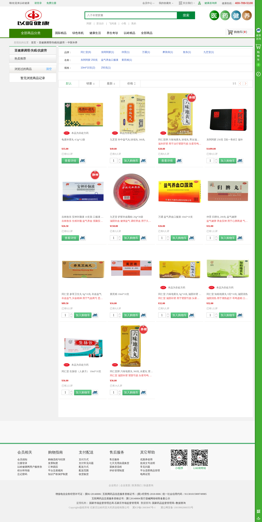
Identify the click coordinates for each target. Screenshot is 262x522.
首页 (33, 42)
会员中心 (147, 3)
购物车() (240, 32)
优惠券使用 (146, 459)
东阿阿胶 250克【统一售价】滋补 (225, 139)
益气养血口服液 (109, 60)
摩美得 (168, 52)
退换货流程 (116, 466)
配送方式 (84, 466)
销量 (89, 83)
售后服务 (114, 459)
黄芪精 (127, 59)
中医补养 (72, 42)
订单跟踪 (53, 466)
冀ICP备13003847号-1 (144, 507)
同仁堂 (86, 52)
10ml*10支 (88, 67)
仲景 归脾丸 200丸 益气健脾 (222, 216)
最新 (110, 83)
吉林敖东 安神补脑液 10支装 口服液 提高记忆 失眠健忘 (83, 216)
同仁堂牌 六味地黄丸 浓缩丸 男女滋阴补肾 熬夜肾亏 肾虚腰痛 (179, 139)
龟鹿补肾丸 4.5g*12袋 (73, 139)
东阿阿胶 (107, 52)
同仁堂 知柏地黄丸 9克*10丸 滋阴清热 (227, 294)
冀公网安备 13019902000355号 (177, 507)
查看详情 (70, 160)
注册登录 (22, 463)
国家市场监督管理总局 (101, 503)
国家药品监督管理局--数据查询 (169, 503)
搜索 (186, 15)
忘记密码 (22, 474)
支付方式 (84, 459)
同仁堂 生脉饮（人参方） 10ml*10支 (81, 371)
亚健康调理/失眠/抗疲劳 (52, 42)
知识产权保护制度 (58, 474)
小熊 (123, 23)
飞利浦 (112, 23)
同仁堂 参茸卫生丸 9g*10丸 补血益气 (82, 294)
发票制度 (53, 463)
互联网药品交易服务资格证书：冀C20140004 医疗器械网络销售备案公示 (131, 498)
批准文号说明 (147, 463)
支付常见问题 (86, 463)
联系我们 (137, 485)
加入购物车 (131, 160)
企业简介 (114, 485)
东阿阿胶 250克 (89, 60)
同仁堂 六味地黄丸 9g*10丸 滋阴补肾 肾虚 (179, 294)
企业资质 (125, 485)
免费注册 (51, 3)
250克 (106, 67)
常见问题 (145, 466)
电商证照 (145, 474)
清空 (49, 69)
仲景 (126, 52)
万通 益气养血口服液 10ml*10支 (175, 216)
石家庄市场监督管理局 (126, 503)
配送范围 (84, 470)
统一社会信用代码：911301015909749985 (185, 494)
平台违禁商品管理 (150, 470)
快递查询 (148, 485)
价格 (130, 83)
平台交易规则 (55, 470)
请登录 (38, 3)
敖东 (187, 52)
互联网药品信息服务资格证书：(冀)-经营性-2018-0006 (132, 494)
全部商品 (146, 33)
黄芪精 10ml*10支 (119, 294)
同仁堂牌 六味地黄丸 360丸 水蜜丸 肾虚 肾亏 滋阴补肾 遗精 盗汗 (131, 371)
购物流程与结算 (56, 459)
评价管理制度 (117, 470)
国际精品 (61, 33)
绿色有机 (78, 33)
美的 (133, 23)
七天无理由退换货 (119, 463)
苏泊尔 (100, 23)
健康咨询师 (210, 3)
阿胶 (89, 23)
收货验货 (84, 474)
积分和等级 (23, 470)
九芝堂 (208, 52)
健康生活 (95, 33)
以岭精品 (129, 33)
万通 (146, 52)
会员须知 (22, 459)
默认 (69, 83)
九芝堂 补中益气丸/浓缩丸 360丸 (127, 139)
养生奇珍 (112, 33)
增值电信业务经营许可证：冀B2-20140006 (78, 494)
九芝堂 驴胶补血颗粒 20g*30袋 (126, 216)
